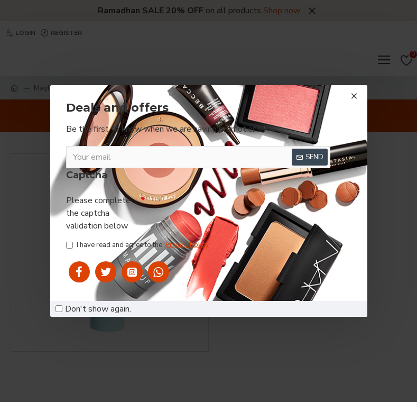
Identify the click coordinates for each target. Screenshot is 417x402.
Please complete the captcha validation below (98, 212)
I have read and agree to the (138, 246)
